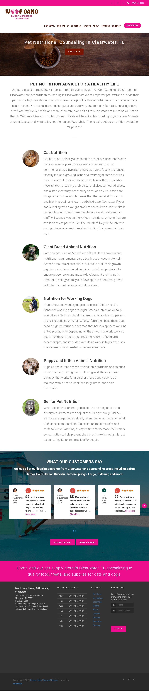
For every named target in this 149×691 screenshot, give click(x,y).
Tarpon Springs (76, 474)
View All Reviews (62, 542)
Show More (30, 514)
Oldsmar (102, 474)
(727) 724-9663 (21, 601)
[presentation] (125, 618)
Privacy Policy (36, 680)
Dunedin (59, 474)
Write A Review (87, 542)
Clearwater (75, 468)
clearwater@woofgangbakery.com (30, 604)
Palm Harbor (44, 474)
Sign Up (119, 629)
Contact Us (74, 52)
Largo (92, 474)
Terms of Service (50, 680)
